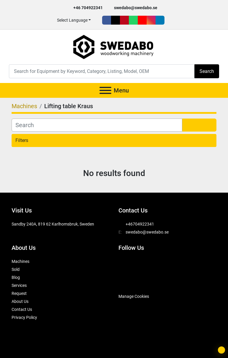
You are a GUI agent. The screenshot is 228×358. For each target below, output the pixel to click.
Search (207, 71)
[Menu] (105, 90)
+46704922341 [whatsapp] (140, 224)
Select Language (72, 20)
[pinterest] (124, 20)
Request (19, 293)
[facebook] (106, 20)
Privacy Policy (24, 317)
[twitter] (115, 20)
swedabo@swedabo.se (135, 7)
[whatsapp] (133, 20)
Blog (16, 277)
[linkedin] (160, 20)
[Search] (101, 71)
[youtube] (142, 20)
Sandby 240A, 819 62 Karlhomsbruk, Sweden (53, 224)
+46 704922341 (88, 7)
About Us (20, 301)
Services (19, 285)
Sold (16, 269)
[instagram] (151, 20)
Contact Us (22, 309)
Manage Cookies (133, 296)
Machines (20, 261)
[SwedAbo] (129, 281)
